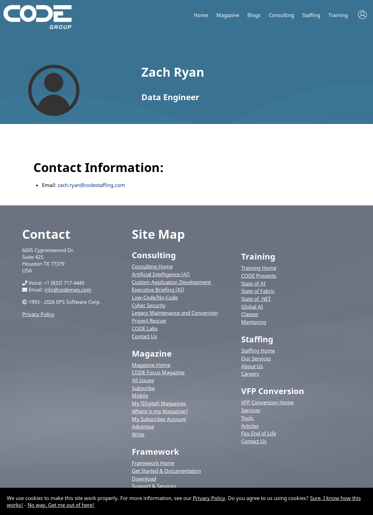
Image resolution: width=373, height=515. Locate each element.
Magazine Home (151, 364)
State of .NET (256, 298)
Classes (249, 314)
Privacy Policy (38, 314)
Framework (155, 451)
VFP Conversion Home (267, 402)
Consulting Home (152, 266)
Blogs (254, 15)
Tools (247, 418)
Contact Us (144, 336)
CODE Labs (145, 328)
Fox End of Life (258, 433)
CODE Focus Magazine (158, 372)
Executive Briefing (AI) (158, 289)
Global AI (252, 306)
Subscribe (143, 388)
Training (338, 15)
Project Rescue (149, 320)
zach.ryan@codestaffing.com (91, 185)
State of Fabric (258, 290)
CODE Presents (258, 275)
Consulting (281, 15)
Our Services (256, 358)
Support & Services (154, 486)
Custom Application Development (171, 282)
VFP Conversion (272, 390)
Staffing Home (258, 350)
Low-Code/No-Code (155, 297)
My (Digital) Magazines (159, 403)
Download (144, 478)
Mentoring (253, 321)
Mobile (140, 395)
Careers (250, 373)
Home (201, 15)
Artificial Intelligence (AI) (161, 274)
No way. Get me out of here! (61, 504)
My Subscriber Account (159, 419)
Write (138, 434)
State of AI (253, 283)
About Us (252, 366)
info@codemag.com (67, 289)
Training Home (258, 267)
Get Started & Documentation (166, 470)
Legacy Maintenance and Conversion (175, 312)
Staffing (311, 15)
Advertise (143, 426)
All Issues (143, 380)
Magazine (227, 15)
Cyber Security (149, 305)
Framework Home (153, 462)
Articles (250, 425)
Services (250, 410)
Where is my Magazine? (160, 411)
